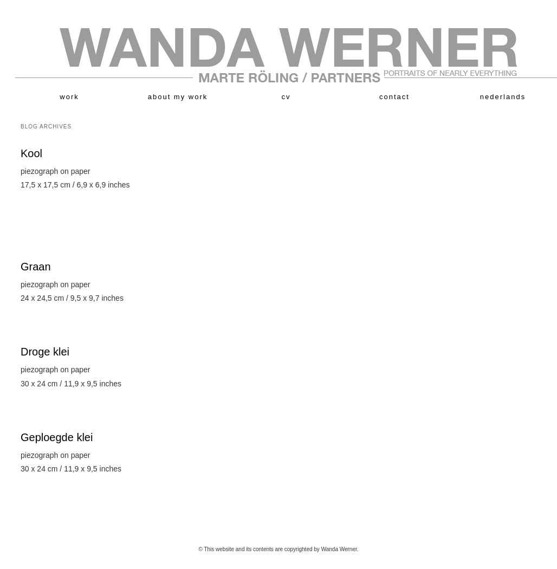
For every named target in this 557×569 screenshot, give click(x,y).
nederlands (503, 97)
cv (286, 97)
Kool (31, 153)
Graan (36, 267)
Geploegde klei (57, 437)
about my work (178, 97)
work (69, 97)
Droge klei (45, 352)
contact (394, 97)
